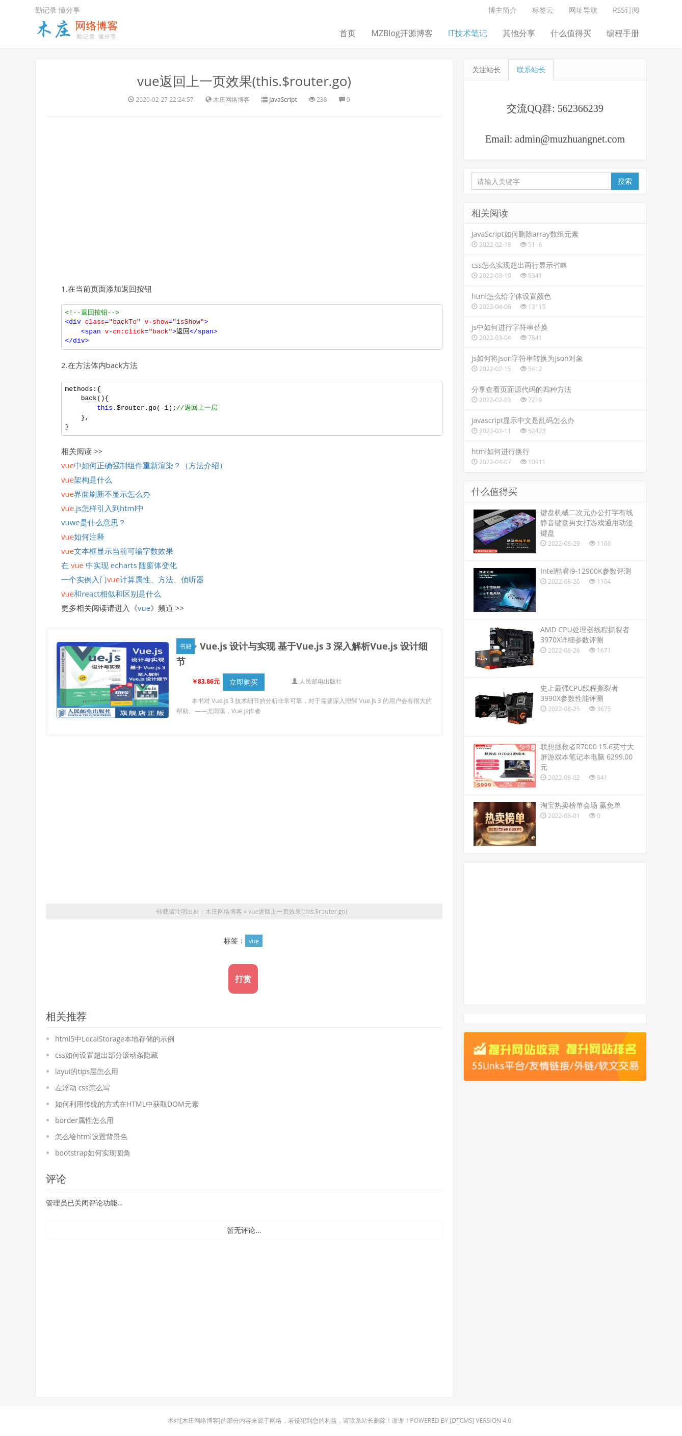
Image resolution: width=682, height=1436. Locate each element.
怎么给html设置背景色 (91, 1136)
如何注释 (82, 536)
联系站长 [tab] (531, 69)
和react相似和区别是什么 (111, 593)
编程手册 (623, 33)
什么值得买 (570, 33)
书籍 (187, 646)
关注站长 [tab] (486, 69)
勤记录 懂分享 (57, 10)
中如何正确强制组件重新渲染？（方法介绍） (144, 465)
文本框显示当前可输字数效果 (117, 551)
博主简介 (502, 10)
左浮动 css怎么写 (82, 1087)
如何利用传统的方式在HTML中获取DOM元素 (127, 1104)
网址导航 (583, 10)
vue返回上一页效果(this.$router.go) (244, 81)
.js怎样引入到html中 (102, 508)
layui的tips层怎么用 (86, 1071)
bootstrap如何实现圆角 (92, 1153)
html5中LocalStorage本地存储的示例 (114, 1039)
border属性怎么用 (84, 1120)
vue (144, 608)
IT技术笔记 (467, 33)
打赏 (243, 978)
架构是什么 (86, 479)
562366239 (581, 108)
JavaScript (283, 99)
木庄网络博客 (223, 911)
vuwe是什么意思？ (93, 522)
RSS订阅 (626, 10)
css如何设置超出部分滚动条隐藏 (106, 1055)
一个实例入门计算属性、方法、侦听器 (132, 579)
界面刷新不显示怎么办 (105, 494)
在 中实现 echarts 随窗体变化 (119, 565)
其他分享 (519, 33)
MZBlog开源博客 (401, 33)
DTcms (462, 1420)
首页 (347, 33)
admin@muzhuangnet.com (570, 139)
